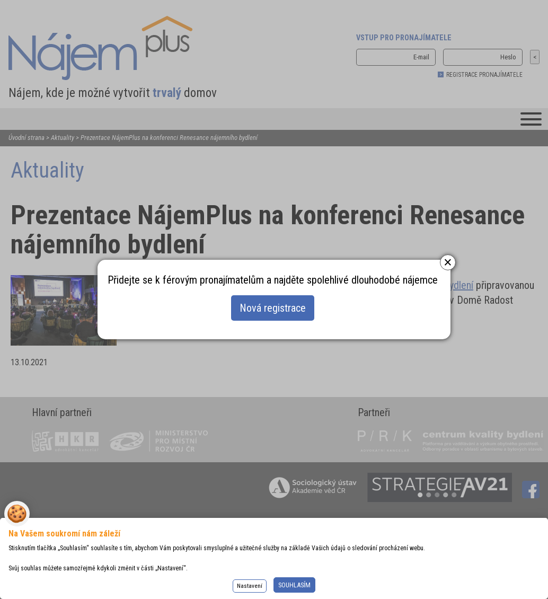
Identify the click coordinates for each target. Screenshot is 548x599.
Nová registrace (273, 308)
